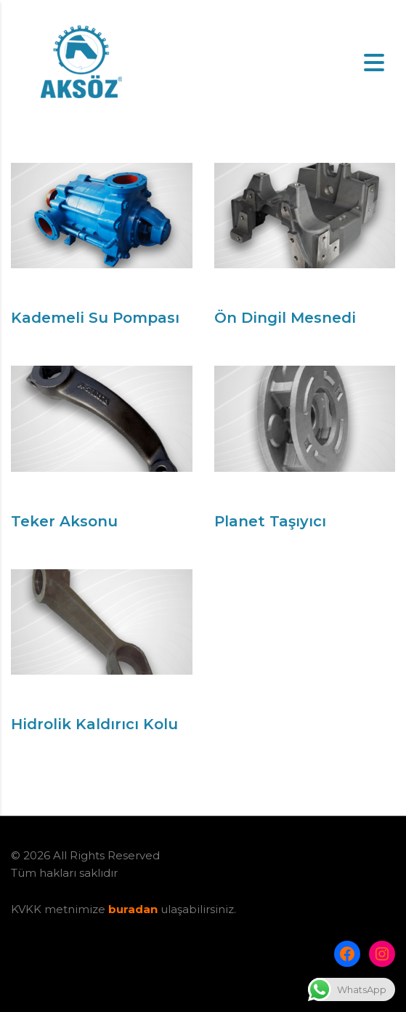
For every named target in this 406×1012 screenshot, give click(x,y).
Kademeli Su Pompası (95, 317)
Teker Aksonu (64, 521)
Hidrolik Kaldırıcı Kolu (94, 724)
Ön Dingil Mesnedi (285, 317)
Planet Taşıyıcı (270, 521)
